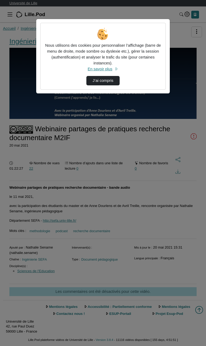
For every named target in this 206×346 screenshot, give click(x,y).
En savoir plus (103, 69)
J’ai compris (103, 80)
